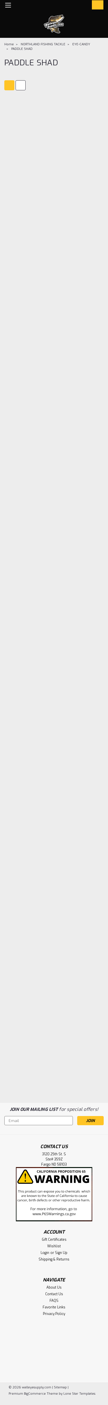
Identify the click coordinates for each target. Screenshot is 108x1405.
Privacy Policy (54, 1314)
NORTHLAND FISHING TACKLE (43, 44)
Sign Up (61, 1252)
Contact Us (54, 1294)
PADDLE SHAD (22, 49)
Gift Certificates (54, 1239)
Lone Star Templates (79, 1394)
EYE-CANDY (81, 44)
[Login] (84, 6)
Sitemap (60, 1387)
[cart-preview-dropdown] (96, 4)
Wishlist (54, 1246)
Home (9, 44)
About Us (54, 1287)
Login (45, 1252)
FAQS (54, 1300)
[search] (72, 6)
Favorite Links (54, 1307)
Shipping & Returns (54, 1259)
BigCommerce (35, 1394)
